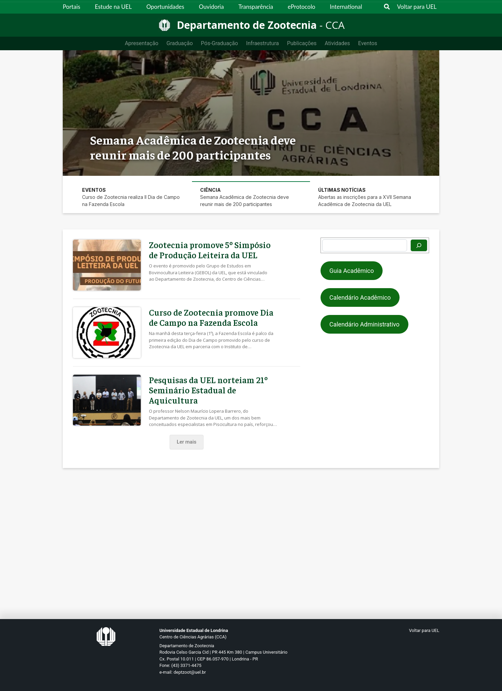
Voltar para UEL (417, 6)
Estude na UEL (113, 6)
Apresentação (141, 43)
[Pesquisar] (418, 245)
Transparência (255, 6)
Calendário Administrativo (364, 324)
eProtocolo (301, 6)
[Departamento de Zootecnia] (251, 25)
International (346, 6)
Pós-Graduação (219, 43)
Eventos (367, 43)
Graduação (180, 43)
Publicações (301, 43)
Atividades (337, 43)
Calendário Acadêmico (360, 297)
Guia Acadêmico (351, 270)
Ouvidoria (211, 6)
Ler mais (186, 442)
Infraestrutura (262, 43)
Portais (71, 6)
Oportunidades (165, 6)
